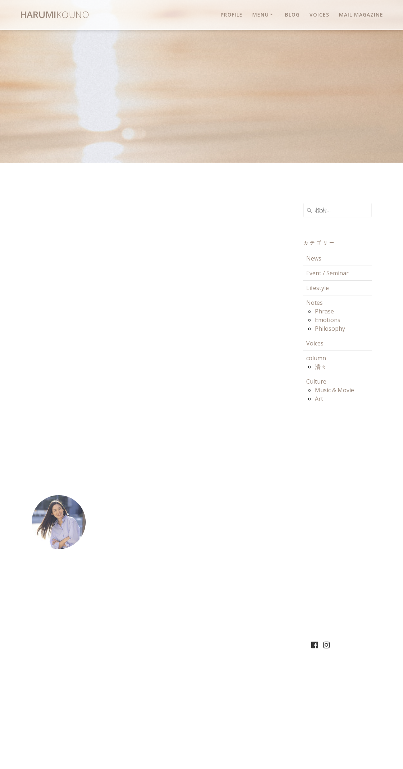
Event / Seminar (327, 273)
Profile (232, 14)
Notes (314, 303)
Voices (319, 14)
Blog (292, 14)
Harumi (54, 14)
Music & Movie (334, 390)
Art (319, 399)
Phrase (324, 311)
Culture (316, 381)
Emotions (327, 320)
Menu (260, 14)
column (316, 358)
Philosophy (330, 329)
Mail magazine (361, 14)
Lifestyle (317, 288)
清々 (320, 367)
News (313, 258)
